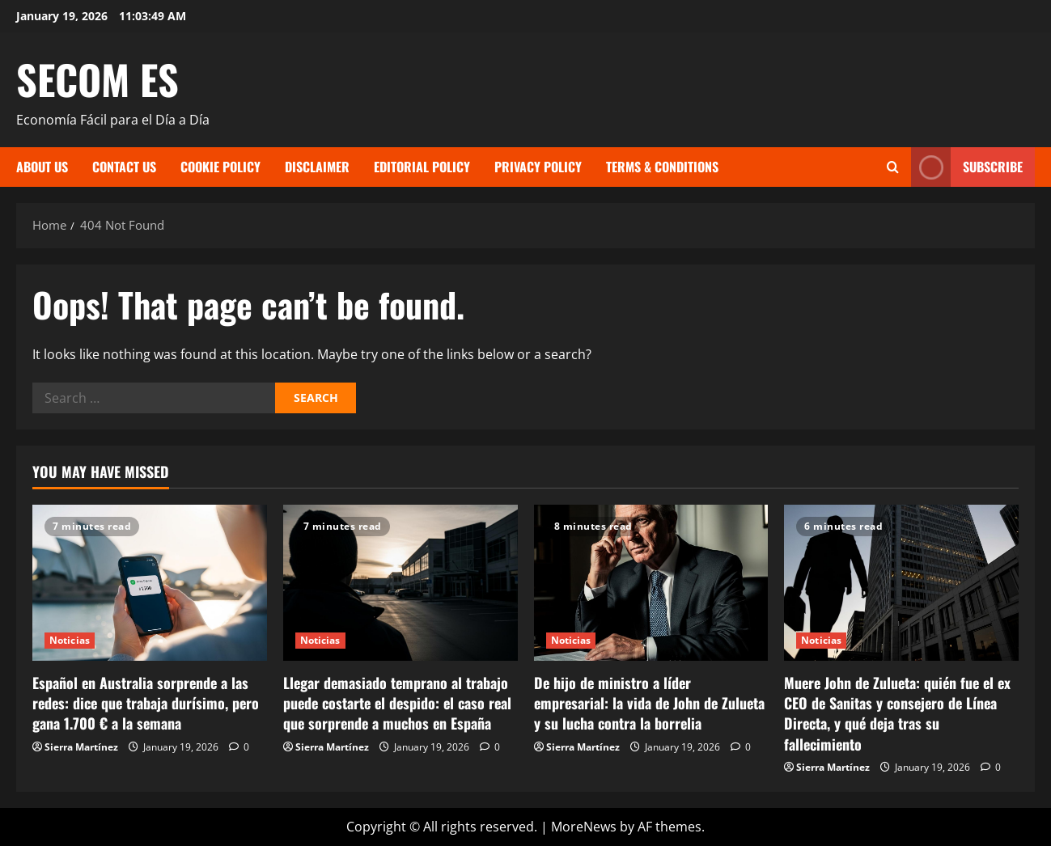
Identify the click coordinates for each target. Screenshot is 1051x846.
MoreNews (584, 826)
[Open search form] (893, 167)
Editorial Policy (422, 166)
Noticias (69, 640)
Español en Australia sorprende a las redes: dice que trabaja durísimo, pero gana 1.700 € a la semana (145, 703)
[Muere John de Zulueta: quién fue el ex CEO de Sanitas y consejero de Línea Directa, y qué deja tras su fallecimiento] (901, 583)
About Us (42, 166)
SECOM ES (97, 78)
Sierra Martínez (81, 747)
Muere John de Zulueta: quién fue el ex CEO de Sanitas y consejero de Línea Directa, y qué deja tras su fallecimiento (897, 713)
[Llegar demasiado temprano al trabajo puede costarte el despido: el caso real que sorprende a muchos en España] (400, 583)
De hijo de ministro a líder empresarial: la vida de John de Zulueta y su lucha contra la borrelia (649, 703)
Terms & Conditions (662, 166)
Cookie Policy (220, 166)
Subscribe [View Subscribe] (967, 167)
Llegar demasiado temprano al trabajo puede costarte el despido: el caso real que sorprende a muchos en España (397, 703)
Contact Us (124, 166)
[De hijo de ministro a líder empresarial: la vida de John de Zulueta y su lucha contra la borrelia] (651, 583)
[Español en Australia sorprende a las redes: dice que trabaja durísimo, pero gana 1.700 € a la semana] (149, 583)
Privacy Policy (538, 166)
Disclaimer (317, 166)
